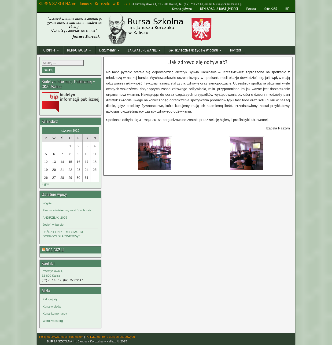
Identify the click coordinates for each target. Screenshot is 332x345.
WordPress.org (53, 321)
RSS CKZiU (55, 249)
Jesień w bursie (53, 224)
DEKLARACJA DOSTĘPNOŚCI (219, 9)
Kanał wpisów (52, 306)
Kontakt (235, 50)
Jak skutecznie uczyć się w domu (193, 50)
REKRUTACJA (77, 50)
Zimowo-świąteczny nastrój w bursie (67, 210)
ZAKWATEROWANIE (142, 50)
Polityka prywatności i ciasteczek (61, 336)
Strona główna (182, 9)
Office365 (270, 9)
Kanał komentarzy (55, 313)
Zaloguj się (50, 299)
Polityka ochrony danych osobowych (110, 336)
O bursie (49, 50)
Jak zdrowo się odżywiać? (197, 62)
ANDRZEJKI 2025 (55, 217)
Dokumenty (107, 50)
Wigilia (47, 203)
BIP (287, 9)
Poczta (251, 9)
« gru (45, 184)
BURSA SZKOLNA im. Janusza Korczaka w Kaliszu (84, 4)
